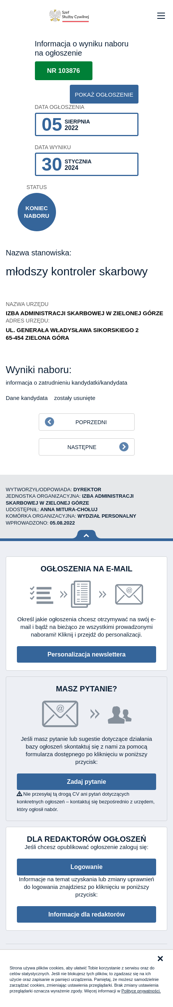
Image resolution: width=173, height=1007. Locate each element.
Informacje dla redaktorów (86, 914)
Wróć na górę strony (86, 534)
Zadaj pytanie (86, 781)
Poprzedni (91, 422)
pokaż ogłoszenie (104, 94)
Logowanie (87, 867)
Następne (82, 447)
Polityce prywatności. (141, 991)
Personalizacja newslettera (87, 654)
